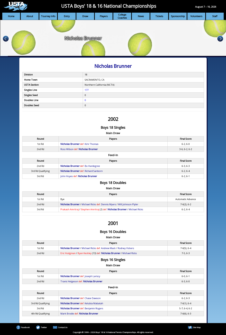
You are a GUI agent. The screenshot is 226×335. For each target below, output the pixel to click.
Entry (67, 16)
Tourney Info (48, 16)
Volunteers (196, 16)
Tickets (159, 16)
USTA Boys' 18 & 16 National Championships (108, 6)
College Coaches (122, 16)
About (29, 16)
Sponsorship (178, 16)
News (141, 16)
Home (11, 16)
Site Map (194, 327)
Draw (85, 16)
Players (104, 16)
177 (86, 90)
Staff (214, 16)
